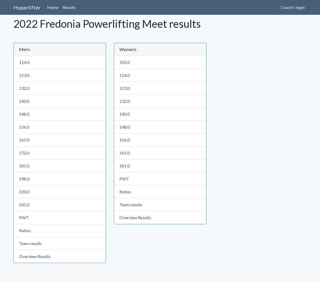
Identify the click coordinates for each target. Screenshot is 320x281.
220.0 (24, 191)
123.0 (24, 75)
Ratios (25, 230)
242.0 (24, 204)
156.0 (24, 126)
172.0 (24, 152)
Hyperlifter (27, 7)
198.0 (24, 178)
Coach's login (293, 7)
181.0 (24, 165)
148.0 (24, 113)
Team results (30, 243)
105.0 (124, 62)
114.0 (24, 62)
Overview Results (35, 256)
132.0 (24, 88)
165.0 (24, 139)
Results (69, 7)
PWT (24, 217)
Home (52, 7)
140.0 (24, 101)
